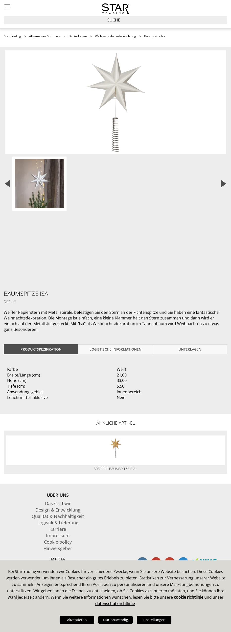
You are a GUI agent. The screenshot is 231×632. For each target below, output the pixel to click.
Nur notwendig (115, 619)
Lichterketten (78, 36)
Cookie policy (58, 542)
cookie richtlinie (188, 597)
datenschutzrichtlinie (115, 603)
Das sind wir (58, 503)
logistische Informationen (115, 349)
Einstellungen (154, 619)
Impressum (58, 535)
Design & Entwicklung (57, 510)
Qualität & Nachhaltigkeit (58, 516)
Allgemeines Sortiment (45, 36)
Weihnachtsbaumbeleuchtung (115, 36)
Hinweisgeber (58, 548)
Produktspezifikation (41, 349)
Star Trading (12, 36)
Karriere (57, 529)
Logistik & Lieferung (57, 523)
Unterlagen (190, 349)
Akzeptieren (77, 619)
